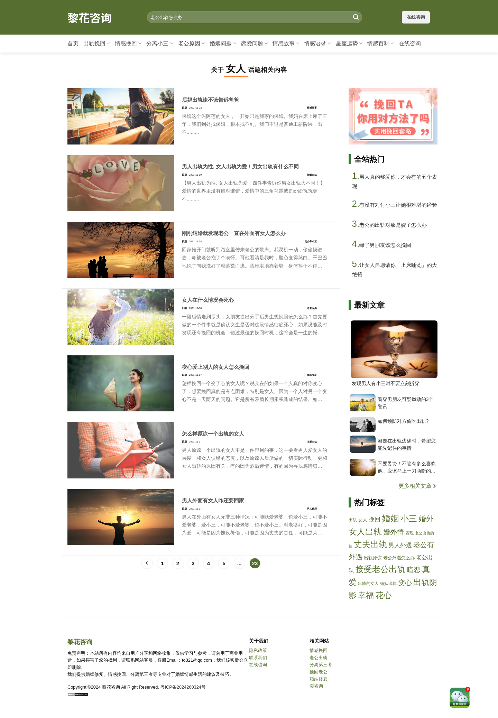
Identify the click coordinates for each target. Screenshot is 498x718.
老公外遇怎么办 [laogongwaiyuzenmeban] (399, 557)
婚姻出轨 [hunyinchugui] (388, 583)
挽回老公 (319, 671)
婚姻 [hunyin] (390, 518)
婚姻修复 (319, 678)
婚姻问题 (223, 43)
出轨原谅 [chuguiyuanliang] (373, 558)
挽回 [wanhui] (374, 519)
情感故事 (286, 43)
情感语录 (317, 43)
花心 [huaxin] (383, 595)
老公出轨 (319, 657)
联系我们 (258, 657)
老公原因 (191, 43)
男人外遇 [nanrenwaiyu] (400, 545)
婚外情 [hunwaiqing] (393, 532)
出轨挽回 (96, 43)
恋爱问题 (254, 43)
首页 (73, 43)
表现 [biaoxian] (409, 533)
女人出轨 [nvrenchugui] (365, 531)
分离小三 (159, 43)
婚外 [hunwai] (426, 518)
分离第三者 (321, 664)
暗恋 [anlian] (414, 570)
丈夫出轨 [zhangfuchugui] (370, 544)
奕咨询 (316, 686)
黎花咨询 (89, 17)
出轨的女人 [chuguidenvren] (368, 583)
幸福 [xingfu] (366, 595)
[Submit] (356, 17)
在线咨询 (410, 43)
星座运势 (349, 43)
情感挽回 (128, 43)
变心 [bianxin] (405, 582)
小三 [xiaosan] (408, 518)
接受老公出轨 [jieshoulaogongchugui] (380, 569)
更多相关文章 (417, 486)
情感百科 (380, 43)
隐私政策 (258, 650)
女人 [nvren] (362, 519)
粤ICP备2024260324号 (183, 687)
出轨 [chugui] (353, 519)
